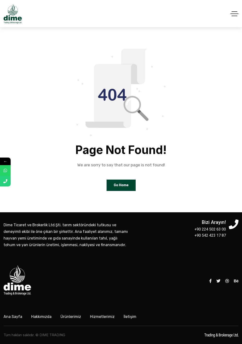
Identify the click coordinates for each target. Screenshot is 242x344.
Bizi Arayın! (214, 222)
